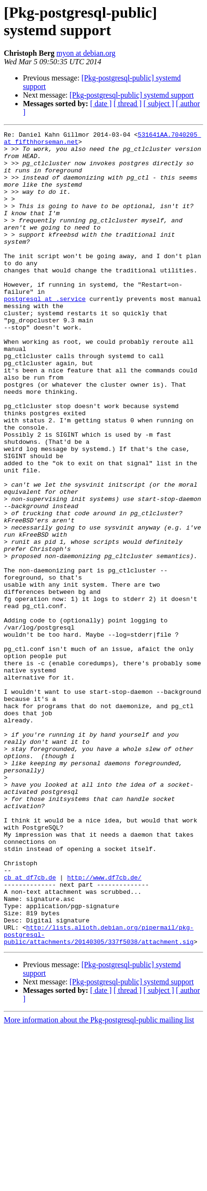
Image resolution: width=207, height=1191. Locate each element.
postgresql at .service (45, 333)
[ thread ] (128, 104)
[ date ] (101, 104)
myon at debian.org (85, 53)
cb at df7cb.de (30, 1027)
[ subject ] (159, 104)
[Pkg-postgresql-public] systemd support (132, 95)
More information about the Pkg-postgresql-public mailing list (99, 1183)
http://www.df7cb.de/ (104, 1027)
